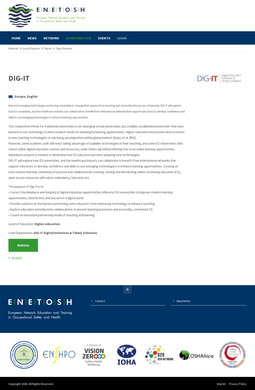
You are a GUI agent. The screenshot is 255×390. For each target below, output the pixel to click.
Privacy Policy (238, 384)
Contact (100, 301)
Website (23, 245)
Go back (16, 258)
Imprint (221, 384)
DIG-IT (19, 78)
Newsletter (184, 301)
